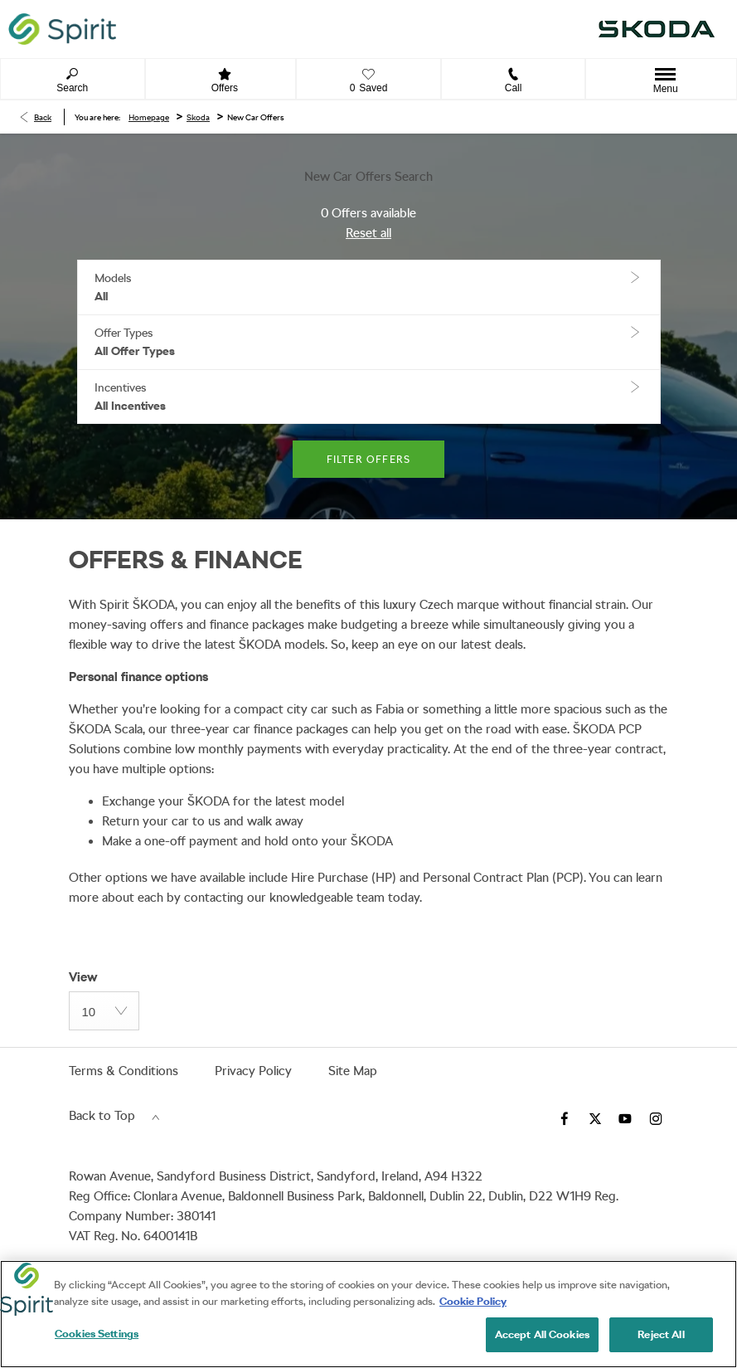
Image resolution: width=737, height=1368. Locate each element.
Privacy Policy (253, 1071)
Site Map (352, 1071)
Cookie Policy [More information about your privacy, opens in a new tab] (473, 1301)
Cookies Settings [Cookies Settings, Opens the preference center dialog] (96, 1333)
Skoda (198, 117)
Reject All (661, 1334)
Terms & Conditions (123, 1071)
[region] (368, 1314)
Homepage (148, 117)
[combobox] (104, 1010)
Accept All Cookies (542, 1334)
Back (42, 117)
